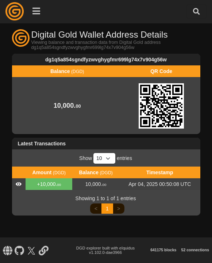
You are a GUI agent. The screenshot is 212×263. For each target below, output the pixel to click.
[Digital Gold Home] (14, 11)
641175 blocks (163, 250)
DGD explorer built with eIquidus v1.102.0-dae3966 (105, 250)
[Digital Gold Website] (7, 250)
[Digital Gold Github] (19, 250)
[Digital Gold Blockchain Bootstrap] (43, 250)
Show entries (105, 158)
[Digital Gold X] (31, 250)
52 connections (195, 250)
